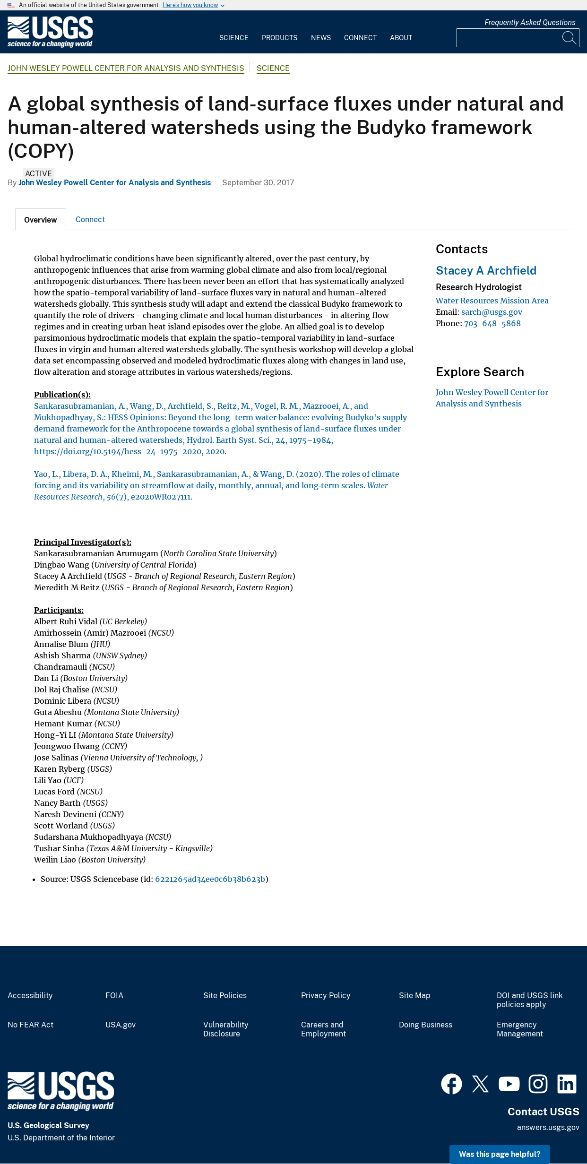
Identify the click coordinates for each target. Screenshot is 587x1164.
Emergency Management (520, 1029)
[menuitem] (234, 32)
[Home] (50, 45)
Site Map (415, 996)
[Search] (570, 37)
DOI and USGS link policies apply (530, 1000)
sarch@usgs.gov (491, 312)
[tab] (40, 219)
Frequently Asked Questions (530, 22)
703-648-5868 (492, 323)
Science (234, 38)
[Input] (518, 37)
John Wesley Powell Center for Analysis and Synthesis (126, 68)
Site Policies (225, 996)
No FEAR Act (30, 1025)
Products (279, 38)
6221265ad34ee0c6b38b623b (210, 879)
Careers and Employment (323, 1029)
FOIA (114, 996)
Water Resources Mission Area (492, 300)
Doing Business (425, 1025)
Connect (360, 38)
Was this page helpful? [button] (500, 1154)
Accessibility (30, 996)
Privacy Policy (326, 996)
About (401, 38)
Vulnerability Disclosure (226, 1029)
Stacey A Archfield (486, 270)
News (321, 38)
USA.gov (120, 1025)
